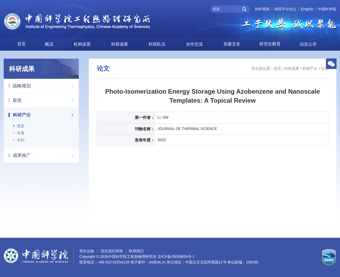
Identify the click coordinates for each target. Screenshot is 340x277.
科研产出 (46, 115)
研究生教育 (270, 44)
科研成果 (119, 44)
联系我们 (136, 251)
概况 (49, 44)
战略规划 (46, 86)
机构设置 (82, 44)
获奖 (46, 100)
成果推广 (46, 155)
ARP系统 (262, 9)
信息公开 (308, 44)
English (307, 9)
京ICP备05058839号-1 (176, 256)
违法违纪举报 (112, 251)
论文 (20, 126)
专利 (20, 140)
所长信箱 (86, 251)
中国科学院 (327, 9)
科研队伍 (157, 44)
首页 (21, 44)
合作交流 (194, 44)
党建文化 (231, 44)
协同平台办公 (285, 9)
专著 (20, 133)
